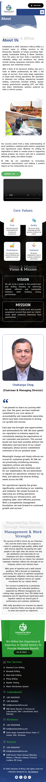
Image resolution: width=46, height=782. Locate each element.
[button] (42, 12)
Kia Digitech (33, 772)
